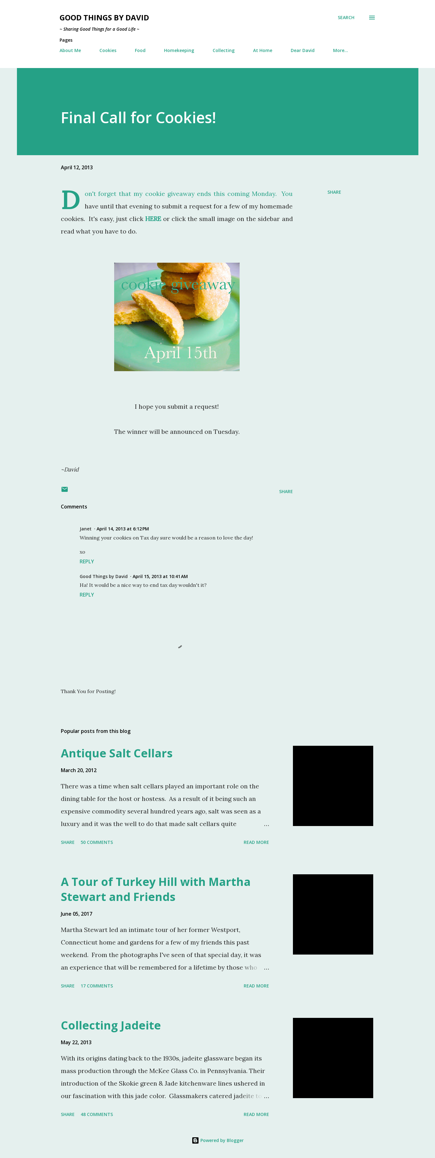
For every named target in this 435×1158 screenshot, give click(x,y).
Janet (86, 529)
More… (340, 50)
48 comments (97, 1114)
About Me (70, 50)
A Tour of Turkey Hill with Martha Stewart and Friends (156, 889)
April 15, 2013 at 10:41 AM (160, 576)
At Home (262, 50)
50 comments (97, 842)
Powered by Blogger (218, 1140)
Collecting (224, 50)
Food (140, 50)
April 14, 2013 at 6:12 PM (123, 529)
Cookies (107, 50)
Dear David (303, 50)
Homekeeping (179, 50)
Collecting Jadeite (111, 1025)
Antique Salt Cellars (116, 753)
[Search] (346, 17)
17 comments (97, 986)
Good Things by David (104, 17)
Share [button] (334, 192)
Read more (256, 842)
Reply (87, 561)
